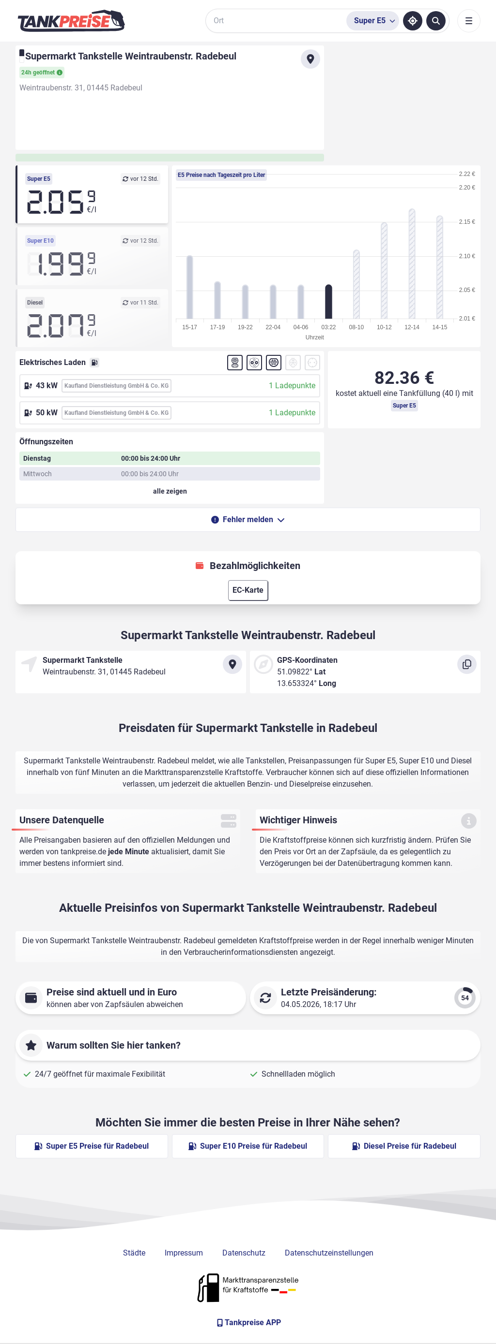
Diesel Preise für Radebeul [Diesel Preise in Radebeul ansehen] (404, 1146)
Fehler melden (248, 519)
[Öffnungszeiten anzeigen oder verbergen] (169, 491)
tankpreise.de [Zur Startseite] (83, 851)
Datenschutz (243, 1252)
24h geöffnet (41, 72)
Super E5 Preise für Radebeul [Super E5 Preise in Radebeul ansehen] (91, 1146)
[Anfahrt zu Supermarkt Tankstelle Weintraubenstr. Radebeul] (310, 59)
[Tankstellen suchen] (436, 20)
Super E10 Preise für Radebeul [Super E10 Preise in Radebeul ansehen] (247, 1146)
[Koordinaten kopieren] (467, 664)
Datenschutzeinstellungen (329, 1252)
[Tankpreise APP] (248, 1322)
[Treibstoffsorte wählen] (372, 20)
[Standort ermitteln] (412, 20)
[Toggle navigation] (468, 20)
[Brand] (71, 21)
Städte (134, 1252)
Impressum (184, 1252)
